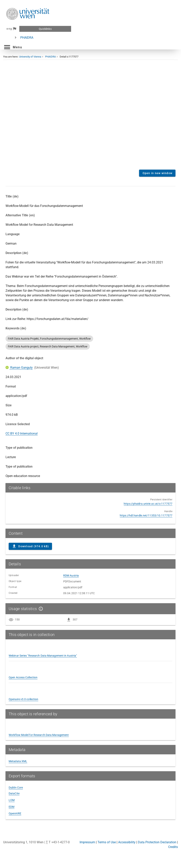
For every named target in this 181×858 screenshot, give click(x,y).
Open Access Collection (23, 677)
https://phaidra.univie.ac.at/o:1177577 (148, 503)
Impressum (87, 842)
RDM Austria (71, 575)
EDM (11, 806)
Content (90, 118)
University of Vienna (30, 56)
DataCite (14, 793)
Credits (173, 847)
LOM (12, 800)
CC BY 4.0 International (22, 433)
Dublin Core (16, 787)
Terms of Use (106, 842)
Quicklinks (45, 28)
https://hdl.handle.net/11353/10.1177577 (146, 515)
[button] (13, 47)
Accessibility (127, 842)
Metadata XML (18, 761)
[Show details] (40, 608)
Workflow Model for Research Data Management (39, 734)
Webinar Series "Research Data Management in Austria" (43, 655)
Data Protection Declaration (157, 842)
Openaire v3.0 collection (23, 699)
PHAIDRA (26, 37)
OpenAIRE (15, 813)
